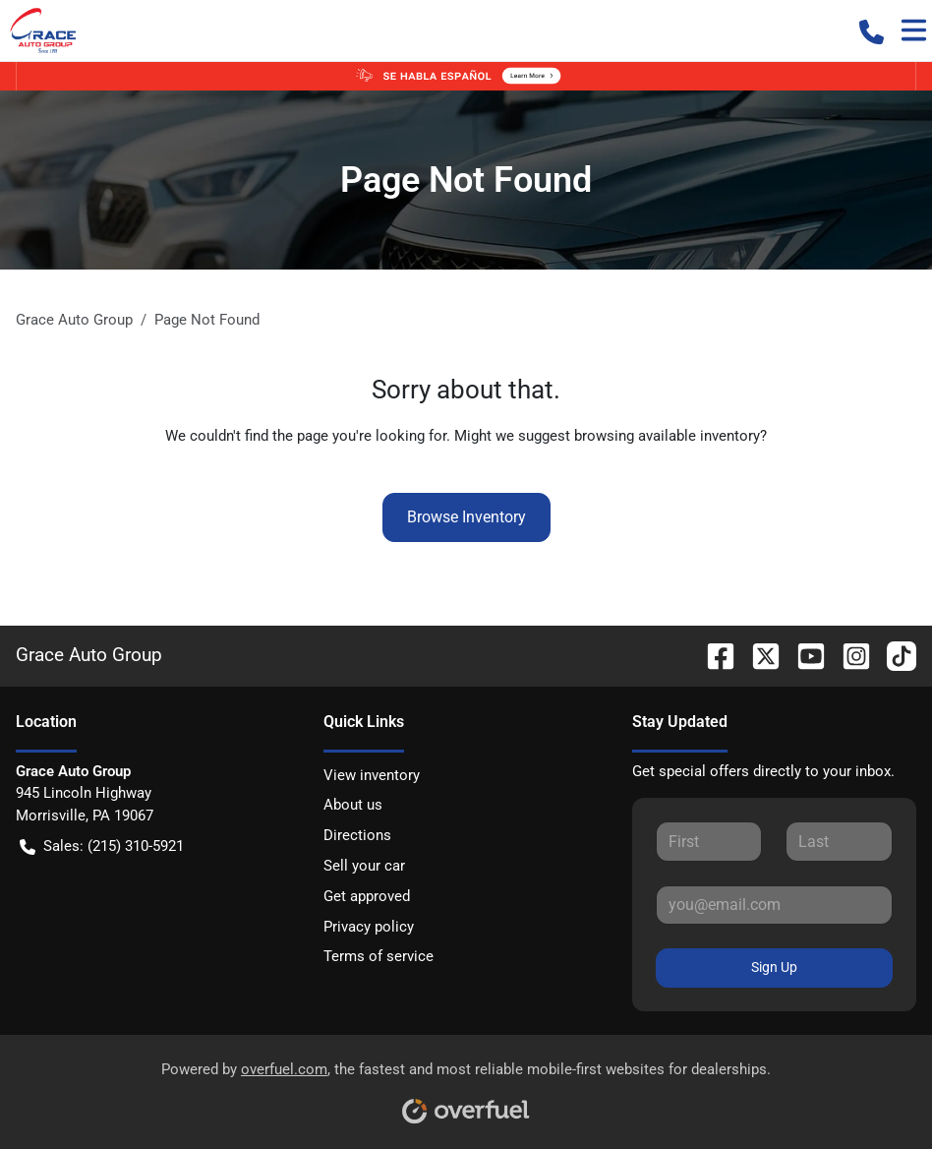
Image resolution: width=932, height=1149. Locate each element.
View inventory (371, 775)
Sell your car (364, 866)
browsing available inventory (667, 436)
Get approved (366, 896)
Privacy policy (368, 927)
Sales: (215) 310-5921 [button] (102, 846)
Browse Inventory (466, 517)
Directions (357, 835)
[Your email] (774, 905)
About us (352, 805)
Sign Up (774, 967)
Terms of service (378, 956)
